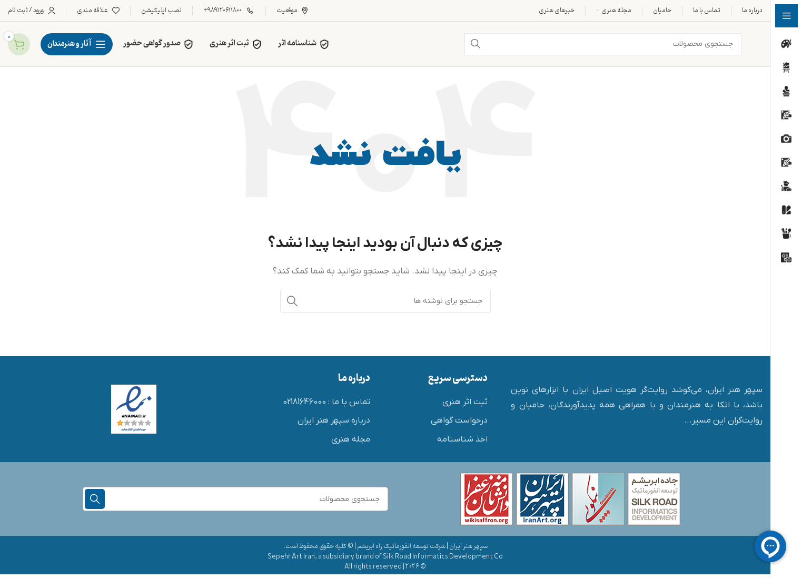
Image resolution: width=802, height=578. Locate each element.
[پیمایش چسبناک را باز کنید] (76, 44)
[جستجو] (385, 301)
